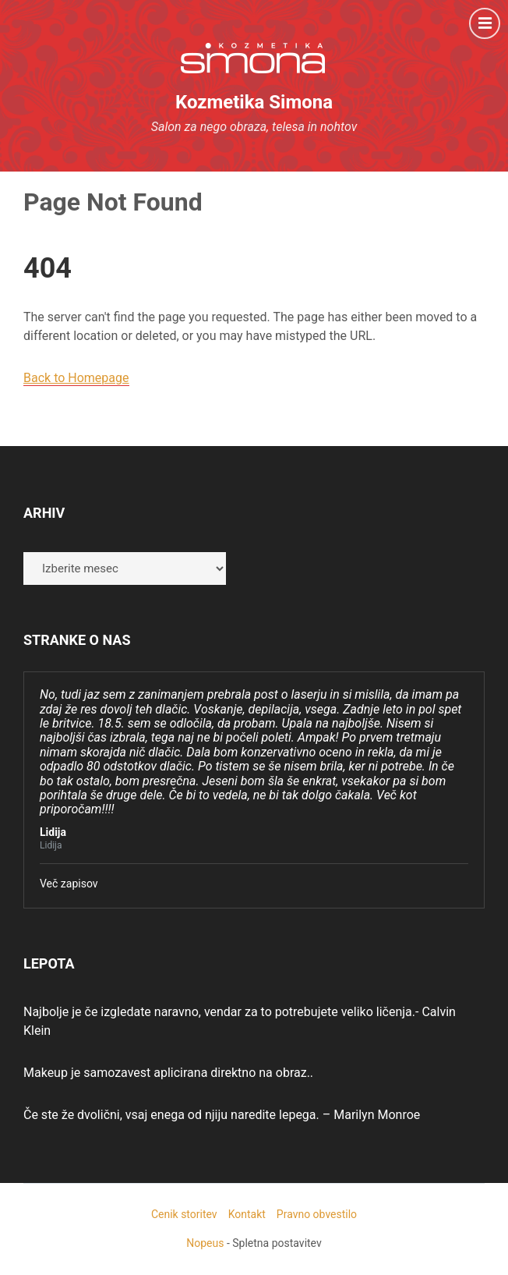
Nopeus (205, 1243)
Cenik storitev (184, 1214)
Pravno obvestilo (317, 1214)
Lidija (53, 832)
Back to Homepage (76, 377)
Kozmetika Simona (254, 102)
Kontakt (247, 1214)
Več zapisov (69, 883)
